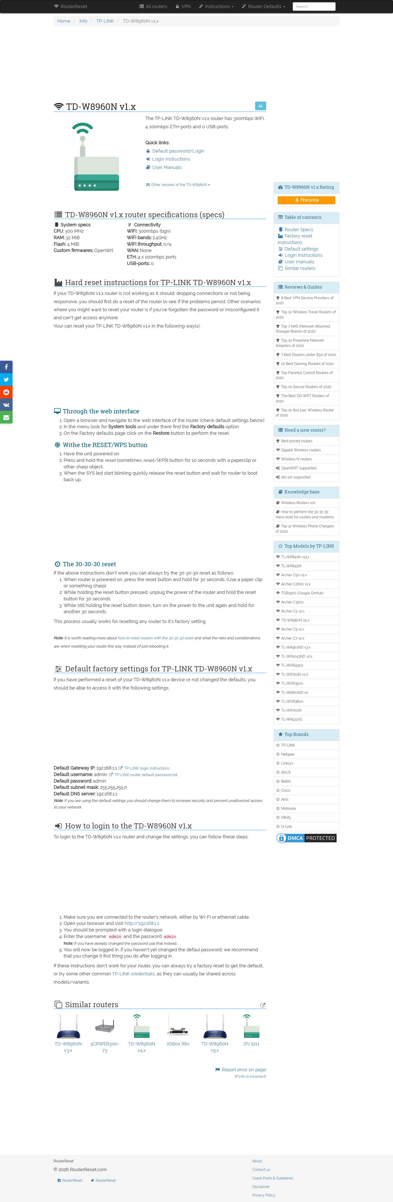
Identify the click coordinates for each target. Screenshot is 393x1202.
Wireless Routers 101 (296, 502)
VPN (183, 6)
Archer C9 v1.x (290, 629)
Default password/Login (175, 151)
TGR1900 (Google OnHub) (300, 593)
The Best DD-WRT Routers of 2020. (302, 398)
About (257, 1161)
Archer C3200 (290, 602)
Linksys (284, 763)
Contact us (261, 1170)
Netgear (285, 754)
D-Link (284, 826)
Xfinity (283, 817)
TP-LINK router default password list (143, 775)
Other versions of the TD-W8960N (178, 185)
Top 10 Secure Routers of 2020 (304, 387)
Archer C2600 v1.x (293, 584)
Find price (306, 200)
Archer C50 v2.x (291, 575)
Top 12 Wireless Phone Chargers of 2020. (305, 528)
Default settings (298, 248)
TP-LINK (105, 21)
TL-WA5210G (289, 719)
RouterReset (70, 6)
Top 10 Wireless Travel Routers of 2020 (306, 314)
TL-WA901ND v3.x (293, 647)
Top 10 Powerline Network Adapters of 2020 (300, 343)
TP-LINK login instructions (143, 768)
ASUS (283, 772)
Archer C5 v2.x (290, 611)
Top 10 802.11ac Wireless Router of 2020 (305, 412)
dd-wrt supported (293, 477)
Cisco (283, 790)
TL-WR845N (289, 566)
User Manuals (163, 167)
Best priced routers (294, 441)
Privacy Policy (263, 1195)
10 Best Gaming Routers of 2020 (305, 363)
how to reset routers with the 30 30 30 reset (155, 638)
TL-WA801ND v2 (292, 692)
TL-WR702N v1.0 (292, 674)
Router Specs (295, 229)
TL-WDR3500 (290, 683)
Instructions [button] (216, 6)
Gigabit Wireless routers (298, 450)
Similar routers (296, 268)
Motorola (286, 808)
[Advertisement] (160, 66)
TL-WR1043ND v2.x (294, 656)
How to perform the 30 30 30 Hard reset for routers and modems (305, 514)
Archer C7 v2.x (290, 638)
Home (63, 21)
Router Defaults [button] (263, 6)
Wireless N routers (294, 459)
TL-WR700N (289, 710)
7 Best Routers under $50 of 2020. (306, 354)
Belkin (283, 781)
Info (83, 21)
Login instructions (167, 159)
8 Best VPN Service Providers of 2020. (305, 300)
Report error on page (240, 1073)
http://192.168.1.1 (142, 923)
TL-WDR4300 (290, 665)
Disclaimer (261, 1187)
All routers (153, 6)
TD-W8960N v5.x (293, 620)
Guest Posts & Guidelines (272, 1178)
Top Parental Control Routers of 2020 (304, 375)
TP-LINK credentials (133, 973)
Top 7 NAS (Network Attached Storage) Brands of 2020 (303, 329)
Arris (282, 799)
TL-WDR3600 (290, 701)
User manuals (296, 261)
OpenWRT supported (296, 468)
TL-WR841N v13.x (293, 557)
